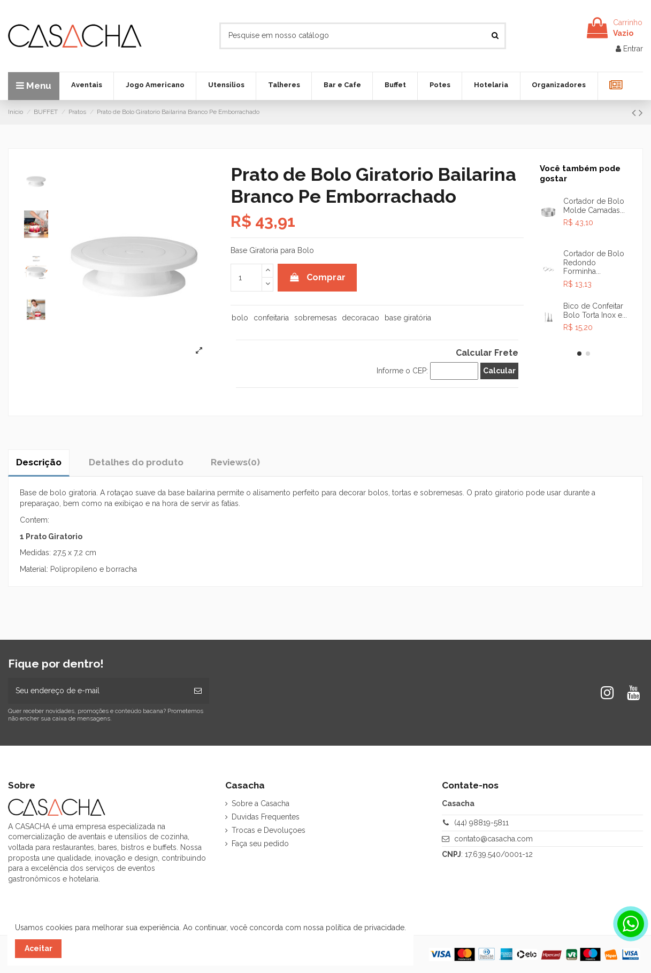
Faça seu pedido (260, 843)
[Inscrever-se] (198, 691)
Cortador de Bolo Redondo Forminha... (593, 262)
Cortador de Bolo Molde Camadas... (594, 205)
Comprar (317, 277)
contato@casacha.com (493, 838)
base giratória (408, 317)
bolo (240, 317)
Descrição (39, 462)
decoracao (360, 317)
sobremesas (315, 317)
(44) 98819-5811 (481, 822)
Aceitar (38, 948)
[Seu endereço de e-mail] (97, 691)
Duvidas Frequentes (266, 817)
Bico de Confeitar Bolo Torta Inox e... (595, 310)
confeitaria (271, 317)
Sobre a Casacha (260, 803)
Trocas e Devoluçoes (268, 830)
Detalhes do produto (136, 462)
